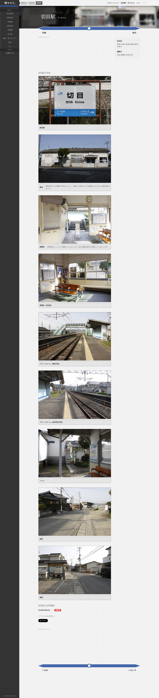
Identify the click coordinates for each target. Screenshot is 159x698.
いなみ (45, 670)
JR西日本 (10, 26)
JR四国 (9, 30)
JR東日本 (10, 18)
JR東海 (9, 22)
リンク (138, 3)
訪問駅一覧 (10, 53)
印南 (44, 33)
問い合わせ (131, 3)
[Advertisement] (74, 54)
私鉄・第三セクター (10, 38)
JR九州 (9, 34)
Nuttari (14, 696)
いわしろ (132, 670)
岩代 (134, 33)
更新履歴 (123, 3)
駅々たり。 (9, 4)
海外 (10, 42)
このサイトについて (113, 3)
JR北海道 (10, 13)
